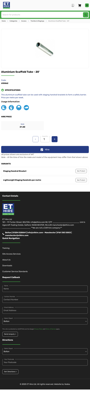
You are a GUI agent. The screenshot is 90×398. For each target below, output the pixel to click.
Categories (13, 21)
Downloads (7, 265)
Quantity (45, 136)
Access (23, 21)
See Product (81, 171)
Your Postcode (9, 359)
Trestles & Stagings (37, 21)
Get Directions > (10, 372)
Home (4, 21)
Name (6, 285)
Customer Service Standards (15, 271)
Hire (45, 149)
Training (6, 248)
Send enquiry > (10, 334)
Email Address (9, 307)
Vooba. (67, 384)
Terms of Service (51, 329)
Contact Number (9, 296)
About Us (6, 260)
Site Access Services (11, 254)
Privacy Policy (38, 329)
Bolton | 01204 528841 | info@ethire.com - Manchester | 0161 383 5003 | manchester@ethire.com (37, 234)
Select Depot (8, 318)
